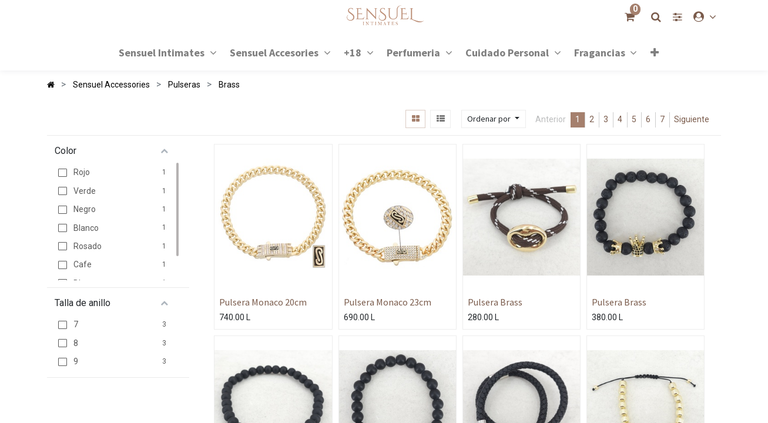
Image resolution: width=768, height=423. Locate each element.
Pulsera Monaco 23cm (387, 302)
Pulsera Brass (495, 302)
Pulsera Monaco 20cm (263, 302)
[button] (654, 52)
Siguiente (691, 119)
